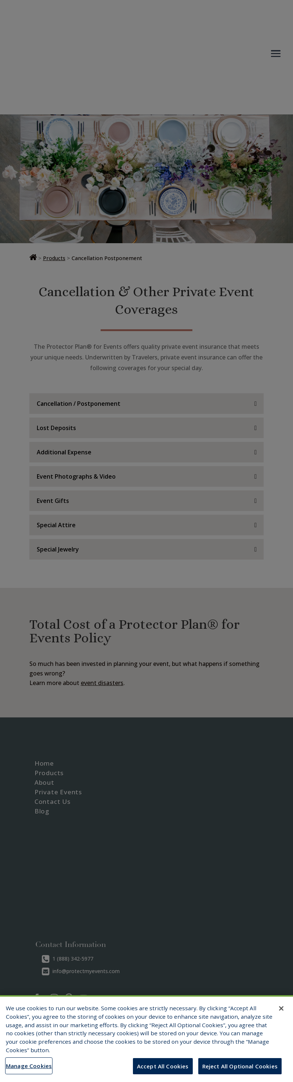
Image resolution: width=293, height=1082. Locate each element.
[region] (146, 1038)
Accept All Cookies (163, 1066)
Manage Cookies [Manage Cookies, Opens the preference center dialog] (29, 1065)
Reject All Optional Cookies (240, 1066)
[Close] (281, 1008)
